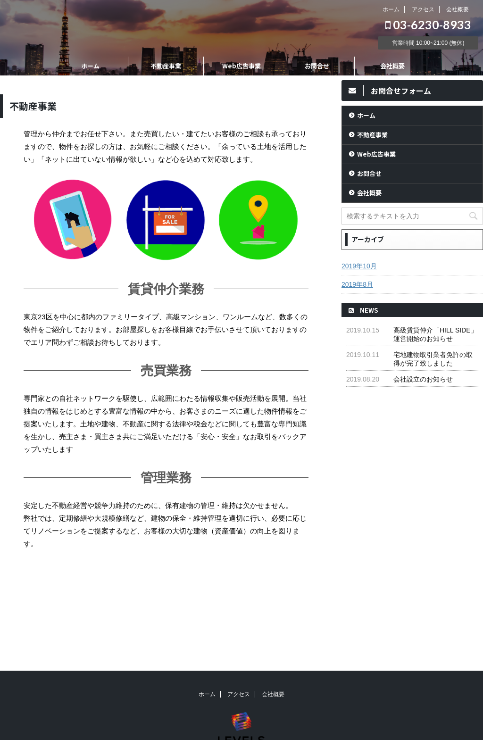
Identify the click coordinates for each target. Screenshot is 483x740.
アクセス (423, 9)
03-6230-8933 (428, 24)
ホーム (391, 9)
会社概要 (457, 9)
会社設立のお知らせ (423, 379)
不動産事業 (165, 65)
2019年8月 (357, 284)
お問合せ (317, 65)
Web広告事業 (241, 65)
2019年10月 (359, 266)
